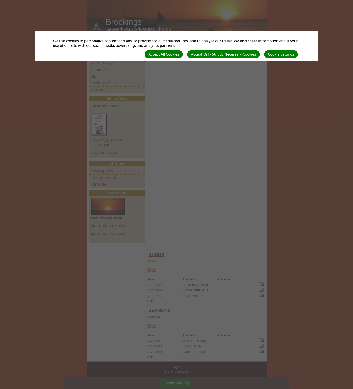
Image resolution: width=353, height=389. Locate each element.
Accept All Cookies (163, 54)
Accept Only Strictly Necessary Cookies (223, 54)
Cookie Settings (281, 54)
